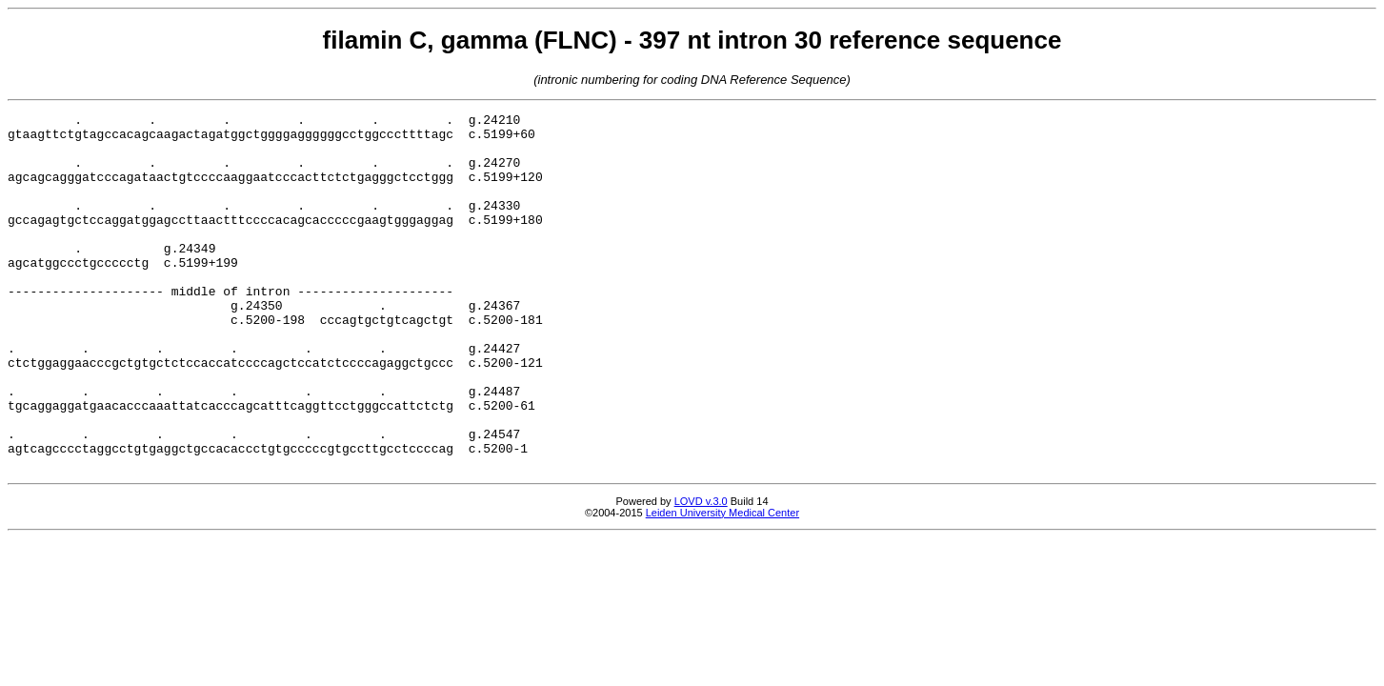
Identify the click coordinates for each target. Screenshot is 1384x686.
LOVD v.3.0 (701, 572)
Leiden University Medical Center (722, 584)
